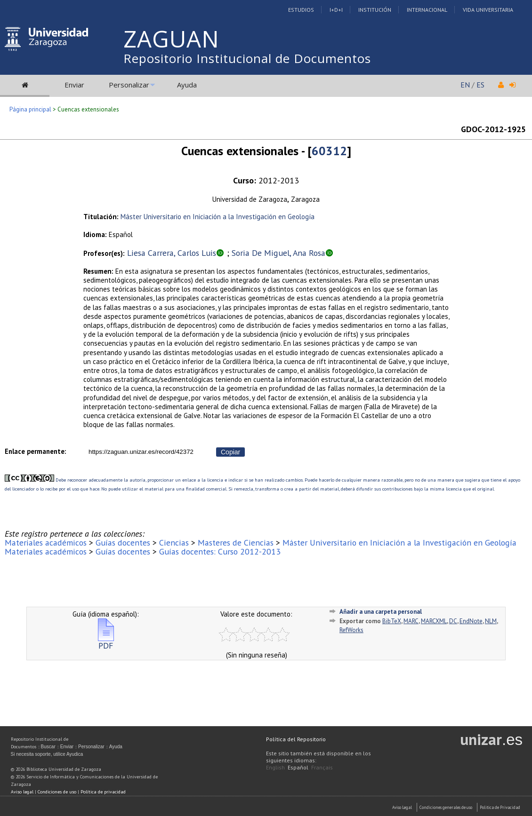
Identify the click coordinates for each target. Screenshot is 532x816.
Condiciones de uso (57, 792)
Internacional (427, 9)
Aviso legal (22, 792)
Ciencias (174, 542)
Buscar (48, 746)
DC (453, 621)
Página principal (30, 109)
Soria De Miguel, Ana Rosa (278, 252)
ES (480, 84)
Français (322, 767)
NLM (491, 621)
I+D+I (336, 9)
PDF (106, 642)
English (275, 767)
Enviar (74, 84)
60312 (329, 150)
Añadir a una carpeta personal (380, 612)
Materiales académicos (46, 542)
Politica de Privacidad (500, 807)
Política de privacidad (103, 792)
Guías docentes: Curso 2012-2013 (220, 551)
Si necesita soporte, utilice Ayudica (47, 754)
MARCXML (434, 621)
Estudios (301, 9)
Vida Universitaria (488, 9)
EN (465, 84)
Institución (374, 9)
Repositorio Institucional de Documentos (247, 58)
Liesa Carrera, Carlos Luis (171, 252)
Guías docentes (123, 542)
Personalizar (129, 84)
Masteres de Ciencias (236, 542)
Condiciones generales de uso (445, 807)
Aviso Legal (402, 807)
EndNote (471, 621)
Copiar (230, 452)
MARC (411, 621)
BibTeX (391, 621)
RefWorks (351, 630)
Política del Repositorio (296, 739)
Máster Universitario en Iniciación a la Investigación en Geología (217, 216)
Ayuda (187, 84)
